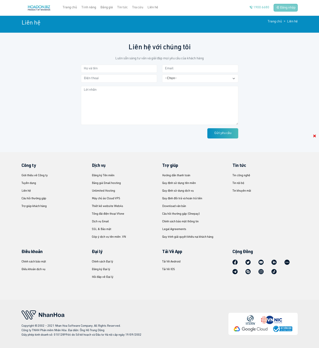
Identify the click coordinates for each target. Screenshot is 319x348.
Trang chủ (274, 21)
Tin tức (122, 7)
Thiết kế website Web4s (107, 206)
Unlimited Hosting (103, 190)
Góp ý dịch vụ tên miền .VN (109, 237)
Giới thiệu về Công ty (35, 175)
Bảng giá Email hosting (106, 183)
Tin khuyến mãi (241, 190)
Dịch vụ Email (100, 221)
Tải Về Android (171, 261)
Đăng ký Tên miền (103, 175)
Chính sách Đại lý (102, 261)
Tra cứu (137, 7)
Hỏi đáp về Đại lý (102, 277)
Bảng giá (106, 7)
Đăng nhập (286, 8)
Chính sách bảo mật (34, 261)
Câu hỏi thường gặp (34, 198)
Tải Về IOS (168, 269)
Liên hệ (152, 7)
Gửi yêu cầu (222, 133)
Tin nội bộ (238, 183)
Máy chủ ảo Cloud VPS (106, 198)
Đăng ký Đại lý (101, 269)
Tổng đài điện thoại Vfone (108, 214)
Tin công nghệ (241, 175)
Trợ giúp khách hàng (34, 206)
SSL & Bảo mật (101, 229)
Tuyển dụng (29, 183)
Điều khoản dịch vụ (33, 269)
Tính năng (88, 7)
